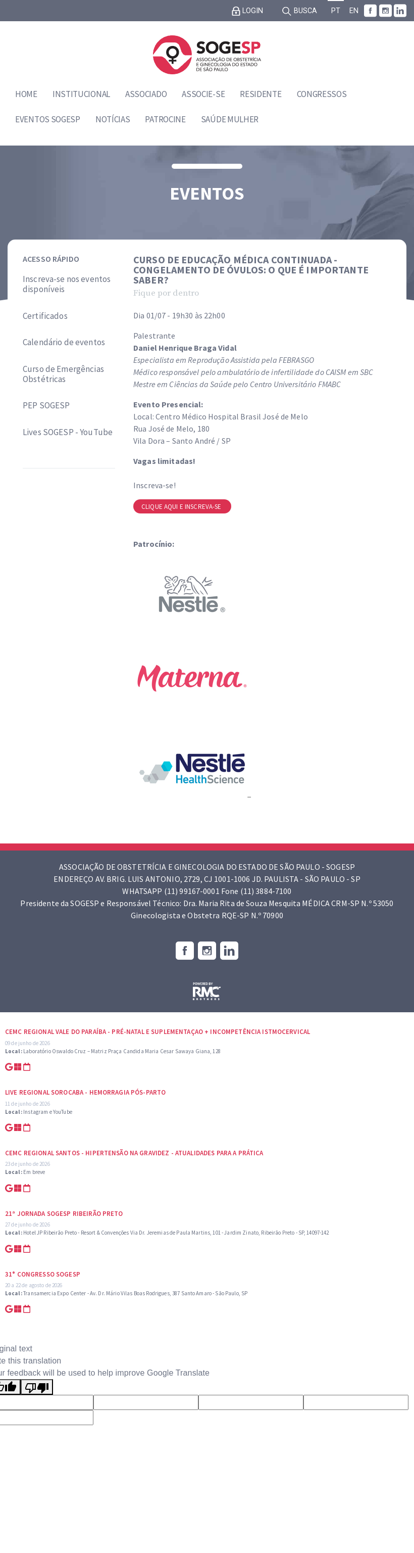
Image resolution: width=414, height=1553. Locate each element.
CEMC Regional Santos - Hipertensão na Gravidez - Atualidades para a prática (134, 1153)
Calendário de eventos (64, 342)
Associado (146, 94)
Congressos (322, 94)
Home (26, 94)
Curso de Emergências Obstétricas (63, 374)
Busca (299, 11)
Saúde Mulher (229, 119)
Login (247, 11)
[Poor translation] (37, 1387)
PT (335, 11)
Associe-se (203, 94)
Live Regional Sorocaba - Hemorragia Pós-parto (85, 1092)
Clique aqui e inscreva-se (182, 506)
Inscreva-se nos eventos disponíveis (67, 284)
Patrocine (165, 119)
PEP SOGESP (46, 405)
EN (353, 11)
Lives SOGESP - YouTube (68, 432)
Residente (260, 94)
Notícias (112, 119)
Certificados (45, 316)
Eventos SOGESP (47, 119)
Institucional (81, 94)
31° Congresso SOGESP (42, 1274)
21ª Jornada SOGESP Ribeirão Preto (64, 1213)
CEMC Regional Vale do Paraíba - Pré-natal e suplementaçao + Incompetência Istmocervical (157, 1031)
